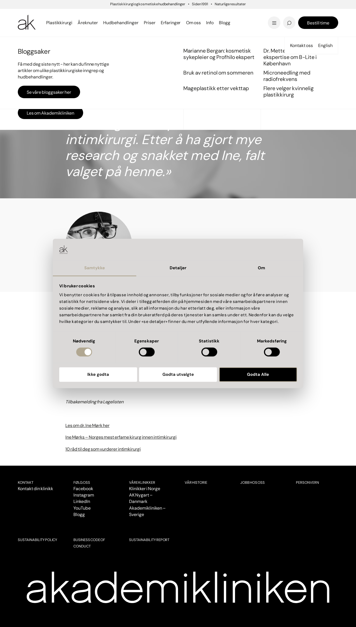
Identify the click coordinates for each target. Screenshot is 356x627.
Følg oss (81, 482)
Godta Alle (258, 374)
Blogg (79, 514)
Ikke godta (98, 374)
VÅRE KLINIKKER (142, 482)
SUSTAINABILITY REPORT (149, 539)
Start (22, 44)
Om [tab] (261, 268)
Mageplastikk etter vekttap (216, 16)
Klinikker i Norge (144, 489)
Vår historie (196, 482)
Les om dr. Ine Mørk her (87, 425)
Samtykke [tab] (94, 268)
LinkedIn (81, 501)
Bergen (115, 15)
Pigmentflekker (287, 14)
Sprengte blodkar (129, 14)
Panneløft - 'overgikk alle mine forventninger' (137, 13)
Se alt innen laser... (129, 22)
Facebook (83, 489)
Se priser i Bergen (129, 22)
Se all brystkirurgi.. (39, 16)
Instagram (83, 495)
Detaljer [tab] (178, 268)
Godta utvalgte (178, 374)
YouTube (82, 508)
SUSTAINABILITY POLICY (37, 539)
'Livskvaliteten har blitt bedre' (296, 13)
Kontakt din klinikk (35, 489)
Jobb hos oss (252, 482)
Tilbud (275, 15)
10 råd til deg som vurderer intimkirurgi (103, 449)
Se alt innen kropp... (131, 16)
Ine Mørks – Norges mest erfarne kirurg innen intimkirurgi (121, 437)
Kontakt (25, 482)
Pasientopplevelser (43, 44)
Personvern (307, 482)
